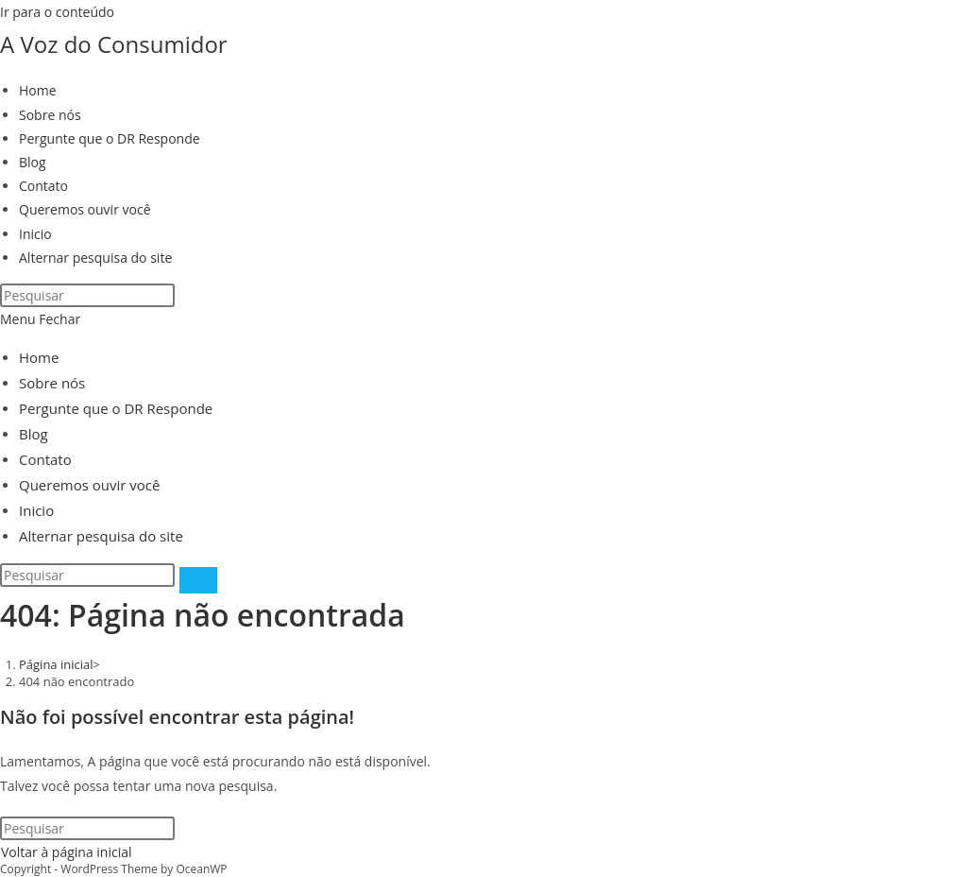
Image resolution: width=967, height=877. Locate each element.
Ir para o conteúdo (57, 12)
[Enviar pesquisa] (198, 580)
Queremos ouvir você (89, 484)
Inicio (36, 510)
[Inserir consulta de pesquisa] (87, 295)
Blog (33, 433)
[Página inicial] (56, 664)
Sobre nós (52, 382)
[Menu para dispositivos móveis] (40, 319)
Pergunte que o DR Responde (115, 408)
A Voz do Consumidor (114, 44)
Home (39, 357)
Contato (45, 459)
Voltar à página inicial (66, 852)
